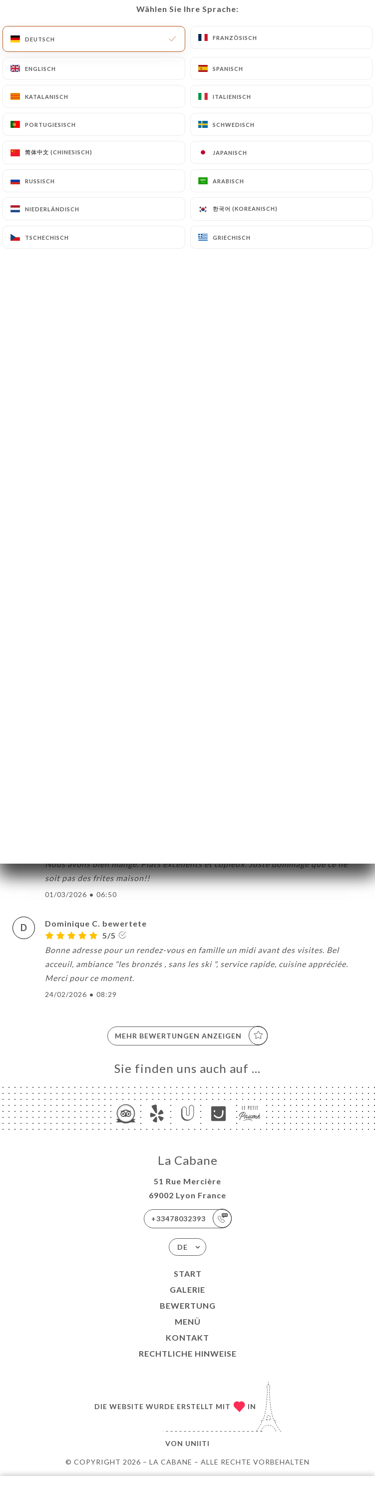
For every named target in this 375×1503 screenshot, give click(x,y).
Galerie (187, 1289)
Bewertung (188, 1305)
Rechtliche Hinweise (188, 1353)
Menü (188, 1321)
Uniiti (197, 1443)
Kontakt (187, 1337)
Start (188, 1273)
